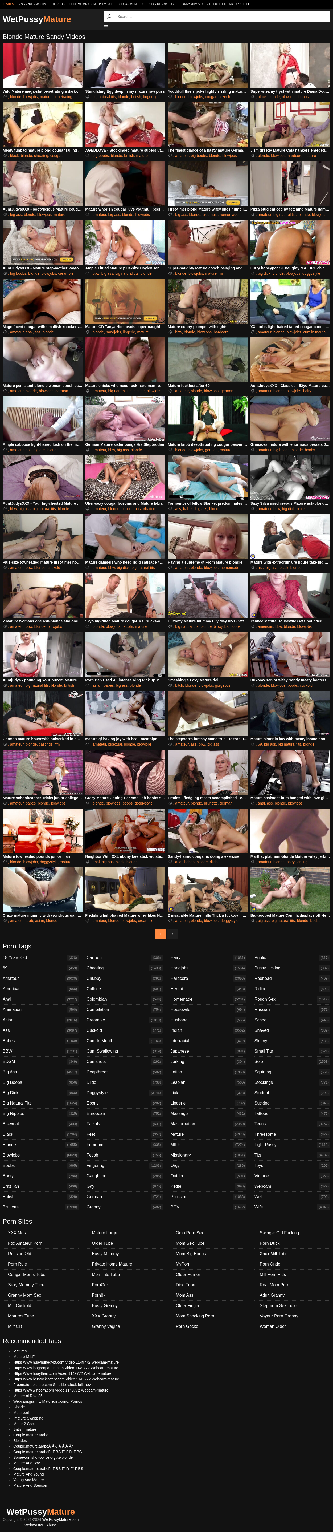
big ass (16, 214)
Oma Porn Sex (190, 1233)
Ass (41, 1030)
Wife (292, 1207)
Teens (292, 1124)
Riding (292, 989)
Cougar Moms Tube (132, 4)
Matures (20, 1351)
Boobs (41, 1165)
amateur (182, 155)
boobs (303, 97)
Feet (124, 1134)
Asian (41, 1020)
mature (46, 97)
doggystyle (311, 273)
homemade (229, 214)
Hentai (208, 989)
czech (225, 97)
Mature (208, 1134)
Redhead (292, 978)
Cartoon (124, 958)
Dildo (124, 1082)
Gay (124, 1186)
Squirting (292, 1072)
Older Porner (188, 1274)
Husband (208, 1020)
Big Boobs (41, 1082)
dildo (214, 862)
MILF (208, 1145)
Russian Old (19, 1253)
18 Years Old (41, 958)
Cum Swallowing (124, 1051)
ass (37, 332)
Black (41, 1134)
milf (222, 273)
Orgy (208, 1165)
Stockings (292, 1082)
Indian (208, 1030)
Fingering (124, 1165)
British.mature (24, 1429)
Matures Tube (239, 4)
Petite (208, 1186)
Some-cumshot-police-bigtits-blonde (43, 1457)
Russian (292, 1009)
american (265, 626)
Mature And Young (28, 1474)
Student (292, 1093)
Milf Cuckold (216, 4)
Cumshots (124, 1061)
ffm (57, 744)
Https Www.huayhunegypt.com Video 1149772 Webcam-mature (66, 1362)
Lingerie (208, 1103)
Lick (208, 1093)
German (124, 1197)
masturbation (144, 509)
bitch (179, 685)
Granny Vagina (106, 1326)
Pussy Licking (292, 968)
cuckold (54, 567)
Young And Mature (28, 1480)
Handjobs (208, 968)
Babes (41, 1041)
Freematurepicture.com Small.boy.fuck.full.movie (53, 1385)
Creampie (124, 1020)
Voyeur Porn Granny (279, 1316)
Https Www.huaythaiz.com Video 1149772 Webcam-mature (62, 1373)
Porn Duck (270, 1243)
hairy (307, 391)
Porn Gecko (187, 1326)
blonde (15, 97)
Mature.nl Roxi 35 (28, 1396)
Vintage (292, 1176)
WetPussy (37, 19)
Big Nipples (41, 1113)
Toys (292, 1165)
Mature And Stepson (30, 1485)
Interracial (208, 1041)
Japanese (208, 1051)
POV (208, 1207)
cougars (211, 97)
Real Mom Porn (274, 1285)
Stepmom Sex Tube (278, 1305)
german (61, 391)
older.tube (57, 4)
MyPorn (183, 1264)
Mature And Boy (26, 1463)
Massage (208, 1113)
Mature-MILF (24, 1357)
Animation (41, 1009)
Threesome (292, 1134)
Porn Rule (106, 4)
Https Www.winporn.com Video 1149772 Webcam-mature (60, 1390)
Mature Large (104, 1233)
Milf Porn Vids (273, 1274)
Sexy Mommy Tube (162, 4)
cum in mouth (314, 332)
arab (29, 921)
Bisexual (41, 1124)
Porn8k (98, 1295)
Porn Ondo (270, 1264)
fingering (150, 97)
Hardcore (208, 978)
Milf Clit (15, 1326)
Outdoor (208, 1176)
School (292, 1020)
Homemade (208, 999)
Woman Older (273, 1326)
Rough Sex (292, 999)
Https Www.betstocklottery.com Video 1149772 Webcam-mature (66, 1379)
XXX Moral (18, 1233)
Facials (124, 1124)
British (41, 1197)
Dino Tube (185, 1285)
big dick (264, 273)
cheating (41, 155)
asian (97, 685)
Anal (41, 999)
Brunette (41, 1207)
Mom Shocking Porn (195, 1316)
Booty (41, 1176)
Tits (292, 1155)
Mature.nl (21, 1412)
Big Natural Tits (41, 1103)
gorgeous (223, 685)
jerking (302, 862)
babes (188, 509)
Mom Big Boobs (191, 1253)
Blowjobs (41, 1155)
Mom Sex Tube (190, 1243)
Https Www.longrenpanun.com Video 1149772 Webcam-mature (65, 1368)
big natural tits (104, 97)
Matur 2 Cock (24, 1424)
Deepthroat (124, 1072)
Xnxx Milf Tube (274, 1253)
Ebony (124, 1103)
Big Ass (41, 1072)
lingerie (129, 332)
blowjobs (30, 97)
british (136, 97)
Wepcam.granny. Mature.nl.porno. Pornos (47, 1401)
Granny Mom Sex (191, 4)
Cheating (124, 968)
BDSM (41, 1061)
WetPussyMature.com (60, 1519)
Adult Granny (272, 1295)
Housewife (208, 1009)
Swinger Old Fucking (279, 1233)
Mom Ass (185, 1295)
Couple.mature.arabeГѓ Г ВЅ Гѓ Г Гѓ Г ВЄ (47, 1452)
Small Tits (292, 1051)
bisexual (115, 744)
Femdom (124, 1145)
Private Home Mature (112, 1264)
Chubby (124, 978)
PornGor (100, 1285)
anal (29, 332)
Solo (292, 1061)
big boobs (101, 155)
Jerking (208, 1061)
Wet (292, 1197)
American (41, 989)
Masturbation (208, 1124)
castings (45, 744)
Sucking (292, 1103)
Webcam (292, 1186)
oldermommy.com (82, 4)
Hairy (208, 958)
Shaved (292, 1030)
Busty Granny (105, 1305)
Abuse (51, 1525)
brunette (210, 803)
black (262, 97)
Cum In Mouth (124, 1041)
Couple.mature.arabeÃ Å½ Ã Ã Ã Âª (43, 1446)
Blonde (41, 1145)
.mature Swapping (28, 1418)
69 (260, 744)
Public (292, 958)
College (124, 989)
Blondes (20, 1440)
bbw (96, 273)
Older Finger (188, 1305)
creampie (210, 214)
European (124, 1113)
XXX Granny (104, 1316)
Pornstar (208, 1197)
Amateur (41, 978)
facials (127, 626)
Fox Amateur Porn (25, 1243)
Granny (124, 1207)
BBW (41, 1051)
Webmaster (33, 1525)
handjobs (113, 332)
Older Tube (102, 1243)
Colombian (124, 999)
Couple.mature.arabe (30, 1435)
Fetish (124, 1155)
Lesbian (208, 1082)
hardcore (295, 155)
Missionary (208, 1155)
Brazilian (41, 1186)
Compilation (124, 1009)
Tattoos (292, 1113)
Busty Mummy (105, 1253)
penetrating (63, 97)
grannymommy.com (32, 4)
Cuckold (124, 1030)
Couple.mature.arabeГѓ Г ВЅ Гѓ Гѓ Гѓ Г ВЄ (48, 1468)
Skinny (292, 1041)
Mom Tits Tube (106, 1274)
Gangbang (124, 1176)
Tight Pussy (292, 1145)
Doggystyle (124, 1093)
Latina (208, 1072)
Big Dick (41, 1093)
